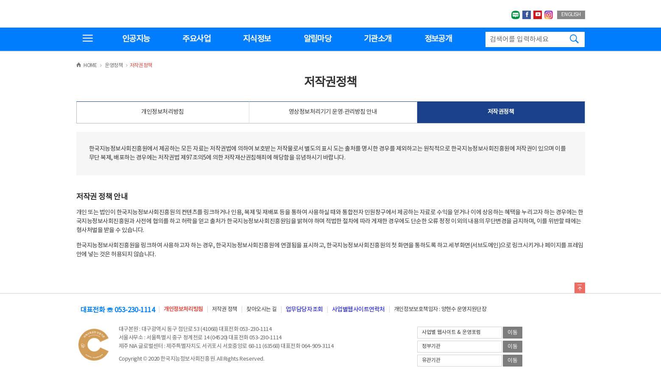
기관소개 (377, 39)
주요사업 (196, 39)
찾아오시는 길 (261, 309)
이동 (513, 333)
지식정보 (257, 39)
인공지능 (136, 39)
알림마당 (317, 39)
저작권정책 (501, 112)
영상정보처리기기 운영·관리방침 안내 (333, 112)
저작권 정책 (224, 309)
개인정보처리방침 (162, 112)
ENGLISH (570, 14)
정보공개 (438, 39)
